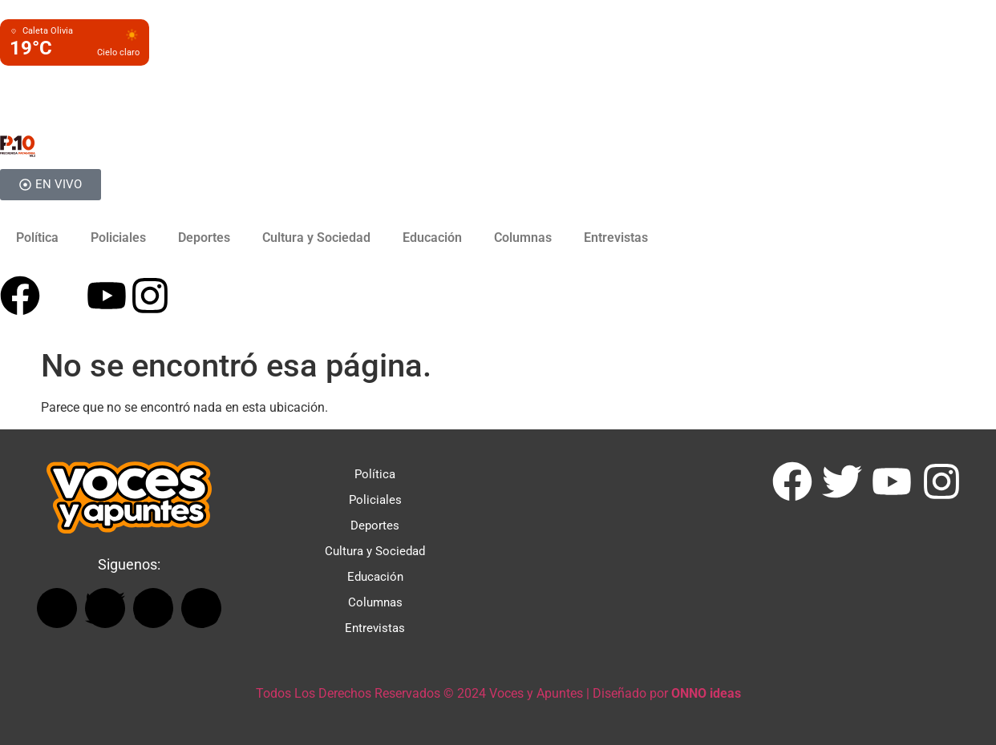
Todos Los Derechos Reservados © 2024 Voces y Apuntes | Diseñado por (498, 693)
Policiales (118, 237)
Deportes (204, 237)
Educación (432, 237)
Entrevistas (616, 237)
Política (37, 237)
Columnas (523, 237)
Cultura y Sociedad (316, 237)
